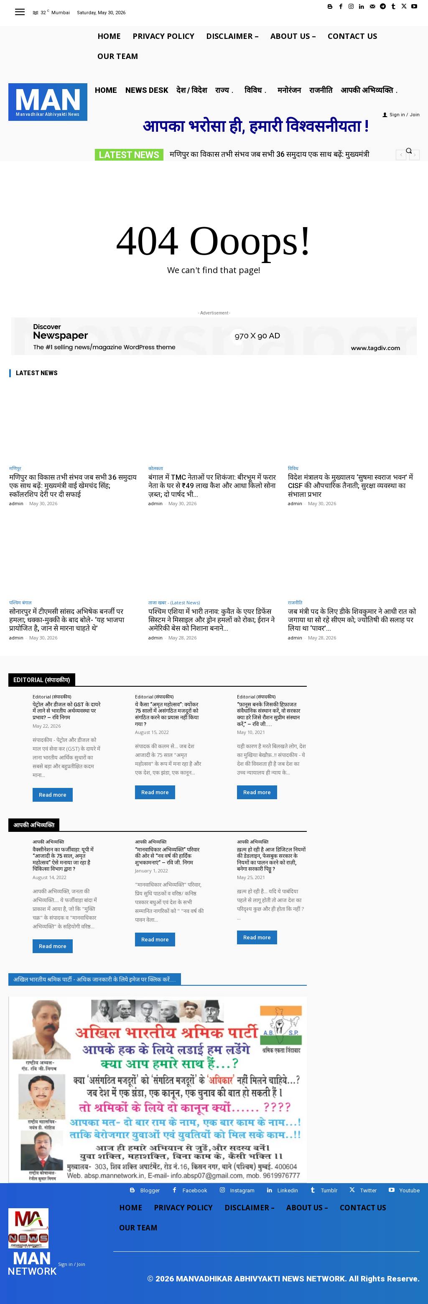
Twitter (368, 1190)
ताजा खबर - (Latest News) (174, 602)
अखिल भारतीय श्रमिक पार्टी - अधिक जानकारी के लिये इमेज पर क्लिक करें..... (94, 979)
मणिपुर (15, 468)
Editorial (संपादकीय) (52, 696)
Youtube (410, 1190)
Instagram (242, 1190)
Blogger (150, 1190)
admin (16, 503)
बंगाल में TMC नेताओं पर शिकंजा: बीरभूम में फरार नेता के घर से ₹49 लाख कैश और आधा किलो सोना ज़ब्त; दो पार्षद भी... (212, 486)
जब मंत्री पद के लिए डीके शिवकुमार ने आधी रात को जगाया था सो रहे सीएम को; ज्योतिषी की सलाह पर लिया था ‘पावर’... (352, 620)
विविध (293, 468)
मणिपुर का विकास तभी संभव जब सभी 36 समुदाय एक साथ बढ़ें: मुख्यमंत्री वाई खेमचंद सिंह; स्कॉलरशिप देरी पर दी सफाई (73, 486)
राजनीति (295, 602)
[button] (409, 150)
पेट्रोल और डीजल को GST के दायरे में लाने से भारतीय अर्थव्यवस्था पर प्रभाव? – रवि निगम (66, 711)
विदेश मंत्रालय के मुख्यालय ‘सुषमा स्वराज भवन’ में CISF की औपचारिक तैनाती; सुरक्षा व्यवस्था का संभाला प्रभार (350, 486)
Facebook (195, 1190)
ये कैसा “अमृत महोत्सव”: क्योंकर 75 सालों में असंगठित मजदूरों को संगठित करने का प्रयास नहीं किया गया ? (167, 714)
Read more (52, 795)
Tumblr (329, 1190)
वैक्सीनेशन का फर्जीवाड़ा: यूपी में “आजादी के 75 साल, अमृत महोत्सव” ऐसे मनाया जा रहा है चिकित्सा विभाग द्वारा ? (63, 859)
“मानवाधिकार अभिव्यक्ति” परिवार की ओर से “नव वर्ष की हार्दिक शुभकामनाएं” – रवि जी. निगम (167, 856)
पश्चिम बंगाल (20, 602)
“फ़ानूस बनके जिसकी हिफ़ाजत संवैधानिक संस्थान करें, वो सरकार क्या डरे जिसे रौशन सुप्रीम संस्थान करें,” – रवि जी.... (268, 714)
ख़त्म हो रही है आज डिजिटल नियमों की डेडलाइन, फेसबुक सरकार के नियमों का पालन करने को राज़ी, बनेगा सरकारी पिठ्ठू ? (271, 859)
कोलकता (155, 468)
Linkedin (288, 1190)
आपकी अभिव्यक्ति (48, 841)
